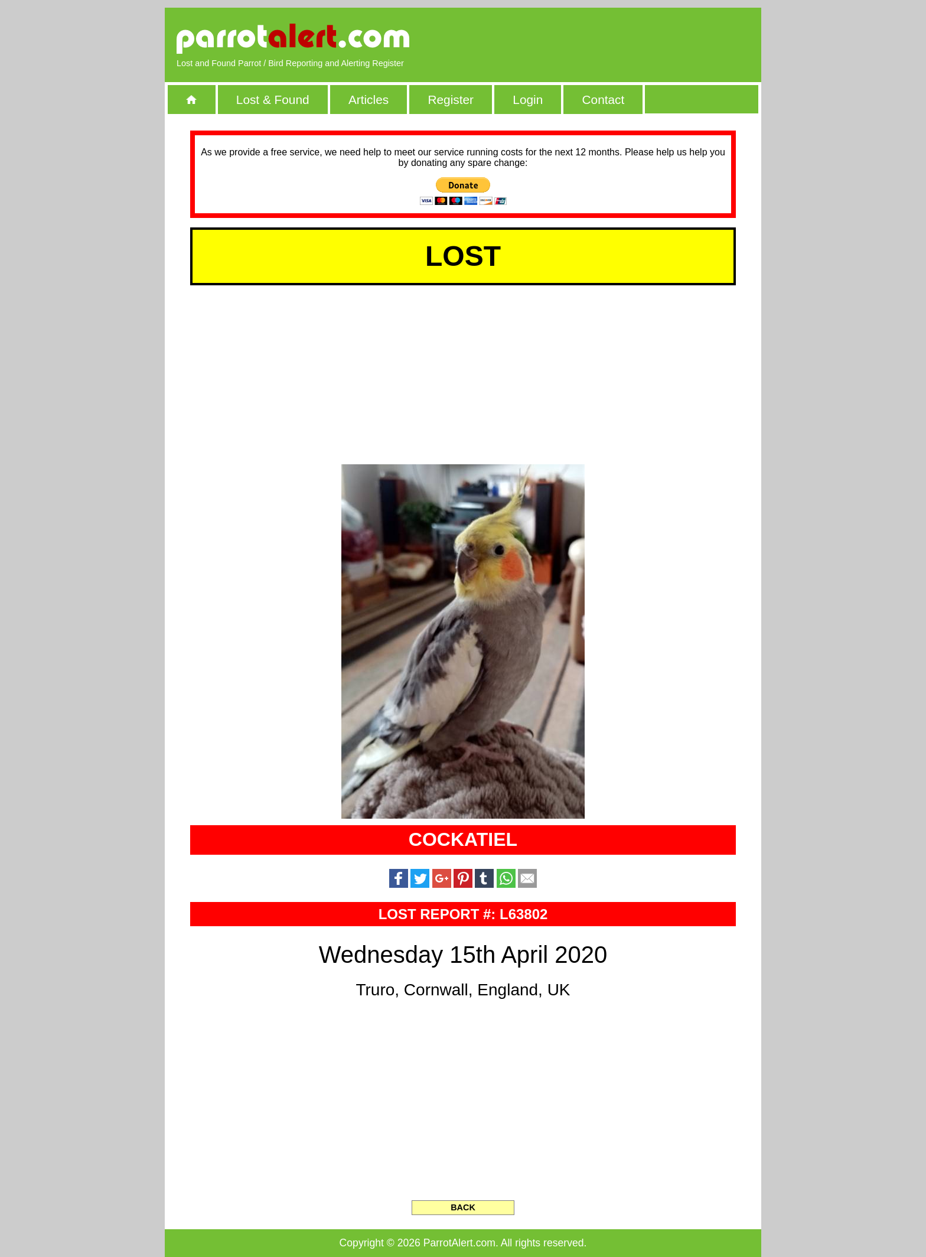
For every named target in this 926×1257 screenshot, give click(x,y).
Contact (603, 99)
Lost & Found (272, 99)
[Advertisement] (613, 38)
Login (528, 99)
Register (450, 99)
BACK (463, 1207)
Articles (368, 99)
